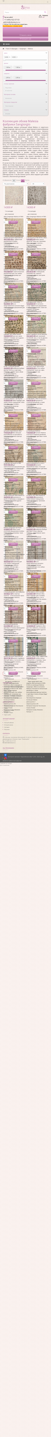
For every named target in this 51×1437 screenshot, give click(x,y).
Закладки (6, 727)
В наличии (8, 90)
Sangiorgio (23, 49)
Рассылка (6, 729)
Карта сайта (7, 715)
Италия (7, 114)
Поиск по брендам (11, 49)
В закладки (9, 211)
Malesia (30, 49)
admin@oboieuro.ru (10, 742)
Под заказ (8, 88)
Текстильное (9, 106)
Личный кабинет (9, 722)
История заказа (8, 725)
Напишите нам (25, 39)
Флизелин (8, 98)
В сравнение (9, 214)
